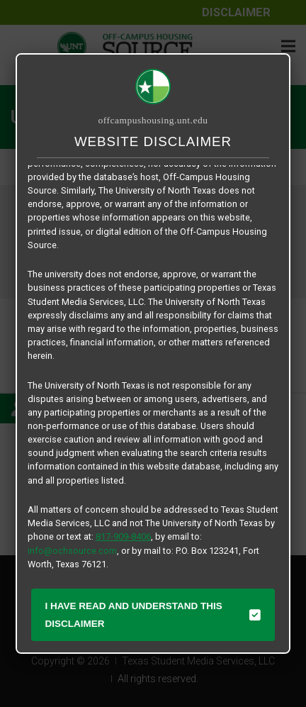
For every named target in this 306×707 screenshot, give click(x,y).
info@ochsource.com (72, 550)
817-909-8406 (123, 536)
